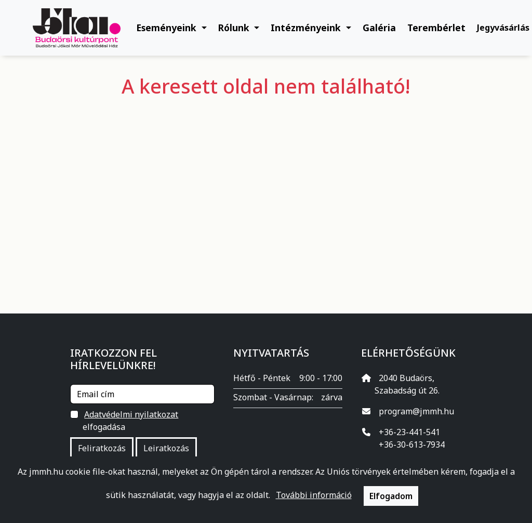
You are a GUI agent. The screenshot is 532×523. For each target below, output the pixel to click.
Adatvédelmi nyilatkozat (131, 414)
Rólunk (235, 27)
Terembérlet (436, 27)
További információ (314, 495)
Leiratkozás (166, 448)
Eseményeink (167, 27)
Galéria (379, 27)
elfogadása (131, 420)
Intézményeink (307, 27)
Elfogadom (391, 496)
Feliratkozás (102, 448)
